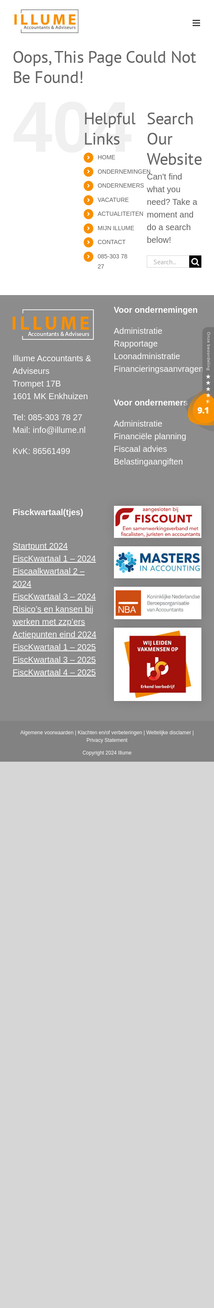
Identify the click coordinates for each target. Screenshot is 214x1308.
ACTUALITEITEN (120, 213)
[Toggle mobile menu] (197, 23)
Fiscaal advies (140, 449)
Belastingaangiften (148, 461)
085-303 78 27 (55, 417)
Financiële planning (150, 436)
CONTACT (112, 242)
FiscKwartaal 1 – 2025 (54, 647)
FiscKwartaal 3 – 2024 (54, 596)
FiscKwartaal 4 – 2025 (54, 672)
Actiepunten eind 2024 (54, 634)
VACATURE (113, 199)
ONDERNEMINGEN (124, 171)
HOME (106, 157)
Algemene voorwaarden (47, 733)
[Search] (195, 261)
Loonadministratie (147, 356)
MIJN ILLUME (116, 228)
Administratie (138, 331)
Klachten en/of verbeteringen (110, 733)
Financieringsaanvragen (158, 368)
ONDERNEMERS (121, 185)
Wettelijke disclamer (168, 733)
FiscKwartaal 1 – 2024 (54, 558)
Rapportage (136, 343)
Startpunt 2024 (40, 546)
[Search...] (168, 261)
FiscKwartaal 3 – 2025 (54, 659)
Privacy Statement (107, 740)
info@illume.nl (59, 430)
